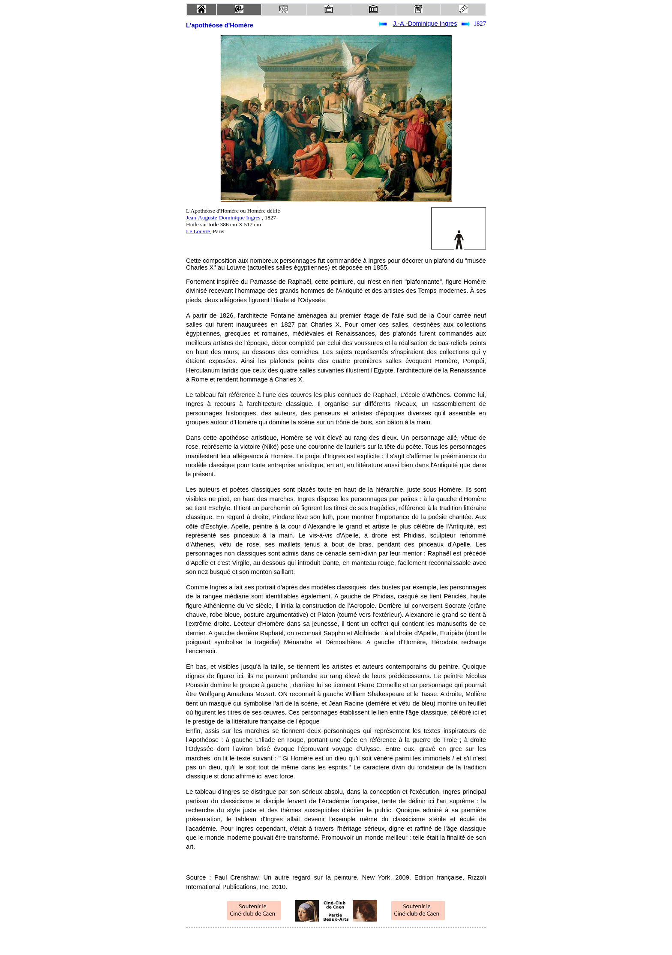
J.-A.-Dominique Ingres (425, 23)
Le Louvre (198, 231)
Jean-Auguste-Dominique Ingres (223, 217)
